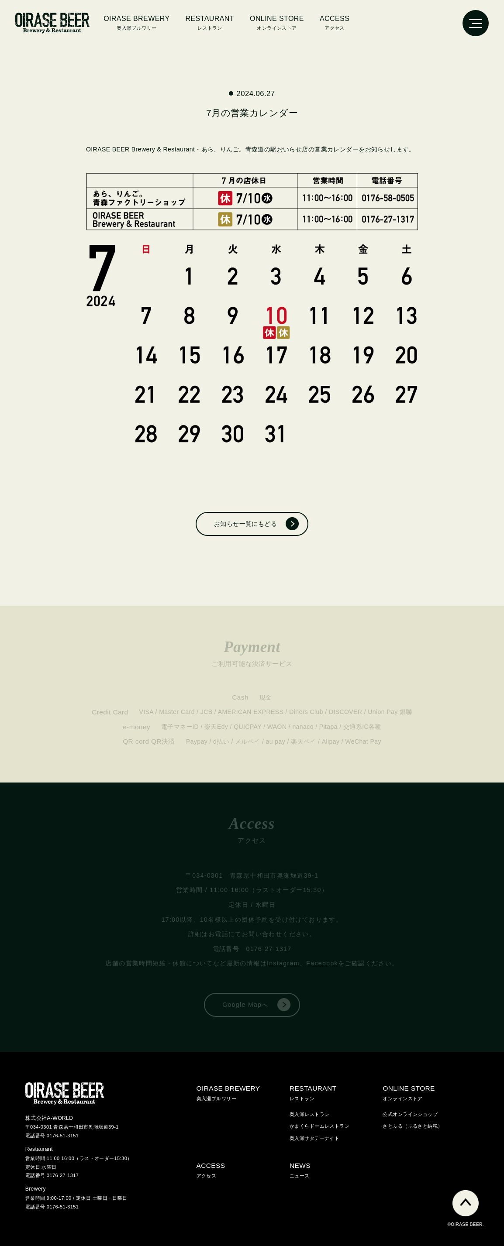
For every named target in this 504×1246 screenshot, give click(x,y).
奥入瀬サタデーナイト (314, 1138)
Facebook (322, 963)
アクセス (334, 22)
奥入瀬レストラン (309, 1114)
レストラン (336, 1091)
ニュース (336, 1169)
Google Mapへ (245, 1004)
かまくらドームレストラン (319, 1126)
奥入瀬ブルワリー (136, 22)
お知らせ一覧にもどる (245, 523)
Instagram (283, 963)
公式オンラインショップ (410, 1114)
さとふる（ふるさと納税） (412, 1126)
